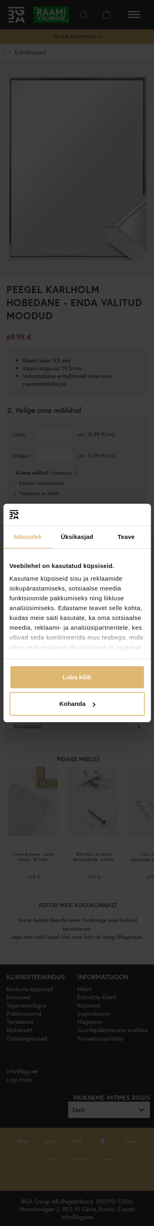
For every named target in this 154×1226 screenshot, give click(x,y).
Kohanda (77, 703)
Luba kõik (76, 677)
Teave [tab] (126, 536)
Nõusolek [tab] (28, 536)
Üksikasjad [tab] (77, 536)
